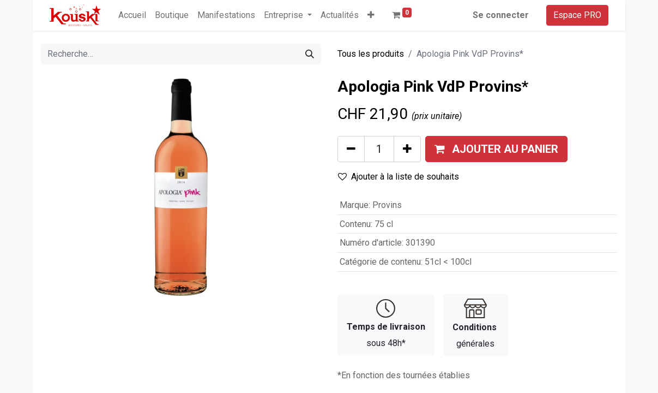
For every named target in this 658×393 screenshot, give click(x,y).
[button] (371, 15)
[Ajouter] (407, 149)
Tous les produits (370, 54)
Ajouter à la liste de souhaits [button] (398, 176)
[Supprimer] (351, 149)
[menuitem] (132, 15)
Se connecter (501, 15)
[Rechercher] (309, 54)
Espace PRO (577, 15)
